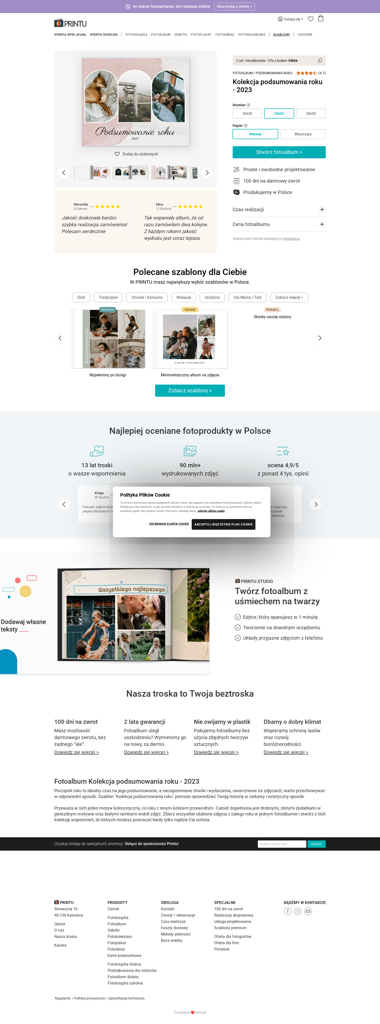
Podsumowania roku (274, 73)
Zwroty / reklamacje (178, 915)
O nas (59, 930)
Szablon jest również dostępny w (266, 239)
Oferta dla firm (226, 943)
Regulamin (63, 998)
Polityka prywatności (89, 998)
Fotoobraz (225, 34)
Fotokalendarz (252, 34)
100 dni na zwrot (228, 909)
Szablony (281, 34)
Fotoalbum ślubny (123, 977)
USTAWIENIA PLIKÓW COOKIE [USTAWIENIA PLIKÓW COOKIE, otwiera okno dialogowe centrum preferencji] (169, 523)
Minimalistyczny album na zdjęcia (190, 375)
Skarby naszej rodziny (272, 316)
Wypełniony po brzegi (107, 375)
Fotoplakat (201, 34)
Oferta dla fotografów (232, 936)
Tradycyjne (108, 297)
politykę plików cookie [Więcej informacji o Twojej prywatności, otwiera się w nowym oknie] (211, 511)
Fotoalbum (161, 34)
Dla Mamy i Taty (248, 297)
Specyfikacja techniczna (127, 998)
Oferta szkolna (104, 34)
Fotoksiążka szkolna (125, 983)
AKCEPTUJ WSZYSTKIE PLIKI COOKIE (223, 524)
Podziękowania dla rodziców (132, 970)
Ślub (81, 297)
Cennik (113, 909)
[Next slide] (207, 173)
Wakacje (183, 297)
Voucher (305, 34)
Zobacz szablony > (190, 390)
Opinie (59, 924)
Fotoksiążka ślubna (124, 964)
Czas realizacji (173, 921)
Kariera (60, 945)
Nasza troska (65, 936)
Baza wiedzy (171, 940)
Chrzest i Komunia (147, 297)
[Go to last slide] (60, 338)
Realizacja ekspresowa (233, 915)
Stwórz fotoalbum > (279, 152)
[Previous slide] (64, 173)
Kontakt (167, 909)
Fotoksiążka (137, 34)
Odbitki (181, 34)
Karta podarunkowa (124, 955)
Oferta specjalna (70, 34)
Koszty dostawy (174, 928)
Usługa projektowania (232, 921)
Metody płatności (175, 934)
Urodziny (212, 297)
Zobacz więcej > (289, 297)
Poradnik (222, 949)
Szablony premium (230, 928)
